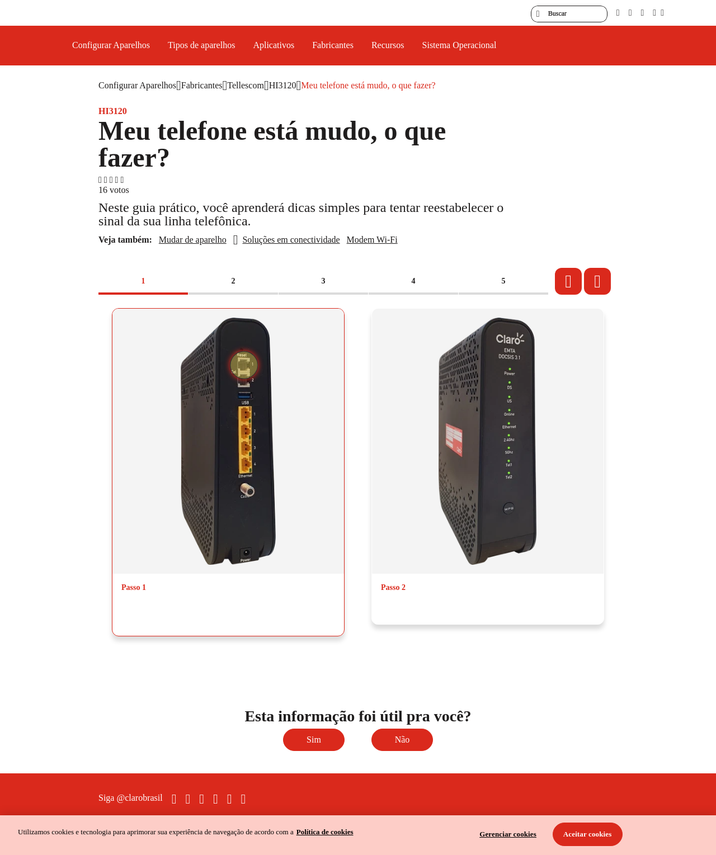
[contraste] (642, 12)
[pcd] (618, 12)
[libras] (630, 12)
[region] (358, 835)
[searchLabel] (569, 14)
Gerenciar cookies (507, 834)
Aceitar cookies (587, 834)
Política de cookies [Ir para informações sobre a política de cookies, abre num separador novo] (325, 832)
